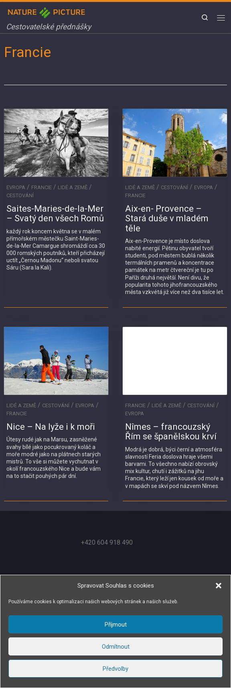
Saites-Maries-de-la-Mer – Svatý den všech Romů (55, 213)
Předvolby (115, 668)
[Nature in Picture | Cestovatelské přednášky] (47, 12)
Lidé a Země (72, 187)
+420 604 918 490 (107, 542)
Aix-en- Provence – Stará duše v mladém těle (167, 218)
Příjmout (116, 624)
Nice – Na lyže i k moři (50, 427)
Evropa (15, 187)
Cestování (20, 195)
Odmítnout (116, 646)
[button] (219, 586)
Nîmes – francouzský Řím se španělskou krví (171, 431)
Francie (41, 187)
